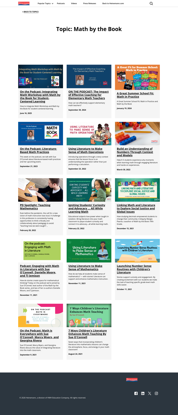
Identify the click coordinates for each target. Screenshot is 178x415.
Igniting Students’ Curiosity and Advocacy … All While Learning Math (86, 208)
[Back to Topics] (30, 11)
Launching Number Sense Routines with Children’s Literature (134, 269)
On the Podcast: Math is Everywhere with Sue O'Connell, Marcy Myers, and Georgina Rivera (39, 335)
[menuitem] (23, 3)
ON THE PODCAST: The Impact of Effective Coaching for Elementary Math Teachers (88, 95)
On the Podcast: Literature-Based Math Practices (38, 150)
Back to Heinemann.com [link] (113, 3)
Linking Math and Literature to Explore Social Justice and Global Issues (136, 208)
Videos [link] (74, 3)
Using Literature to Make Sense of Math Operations (86, 150)
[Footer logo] (131, 379)
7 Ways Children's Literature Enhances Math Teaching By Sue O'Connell (87, 334)
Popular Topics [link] (44, 3)
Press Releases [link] (89, 3)
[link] (23, 3)
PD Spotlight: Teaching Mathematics (35, 206)
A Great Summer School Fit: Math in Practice (135, 94)
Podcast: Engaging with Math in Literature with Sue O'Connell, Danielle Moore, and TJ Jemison (39, 270)
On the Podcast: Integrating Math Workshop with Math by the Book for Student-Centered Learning (40, 96)
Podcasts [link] (61, 3)
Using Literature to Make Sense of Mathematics (85, 267)
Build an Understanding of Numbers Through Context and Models (135, 152)
